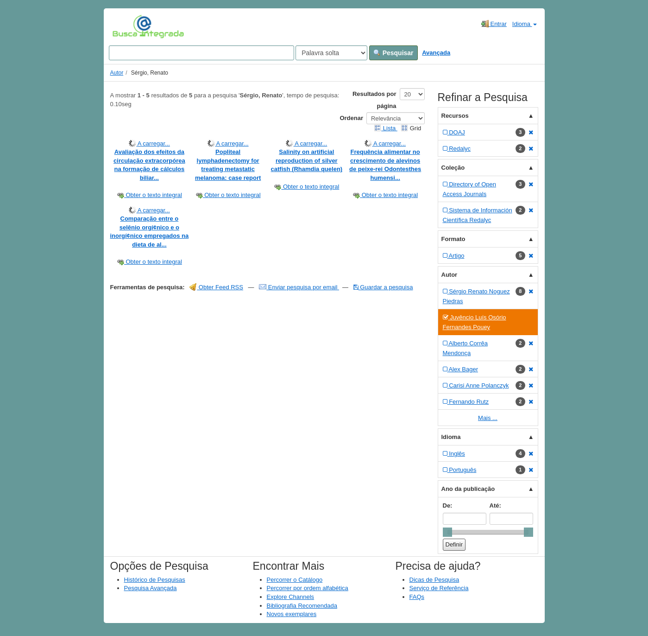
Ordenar (351, 117)
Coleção (453, 167)
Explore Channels (291, 596)
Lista (385, 128)
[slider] (447, 532)
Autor (117, 73)
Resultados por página (374, 99)
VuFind (126, 26)
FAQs (417, 596)
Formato (453, 238)
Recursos (455, 115)
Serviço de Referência (439, 588)
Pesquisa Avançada (150, 588)
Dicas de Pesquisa (434, 579)
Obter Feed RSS (216, 287)
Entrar (494, 23)
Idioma (524, 23)
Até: (495, 505)
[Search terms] (201, 52)
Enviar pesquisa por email (299, 287)
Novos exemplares (292, 614)
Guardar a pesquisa (383, 287)
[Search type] (331, 52)
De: (448, 505)
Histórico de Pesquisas (154, 579)
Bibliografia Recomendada (302, 605)
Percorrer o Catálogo (295, 579)
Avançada (436, 52)
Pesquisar (393, 53)
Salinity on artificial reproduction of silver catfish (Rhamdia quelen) (307, 160)
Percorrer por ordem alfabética (307, 588)
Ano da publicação (468, 488)
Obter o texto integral (149, 194)
